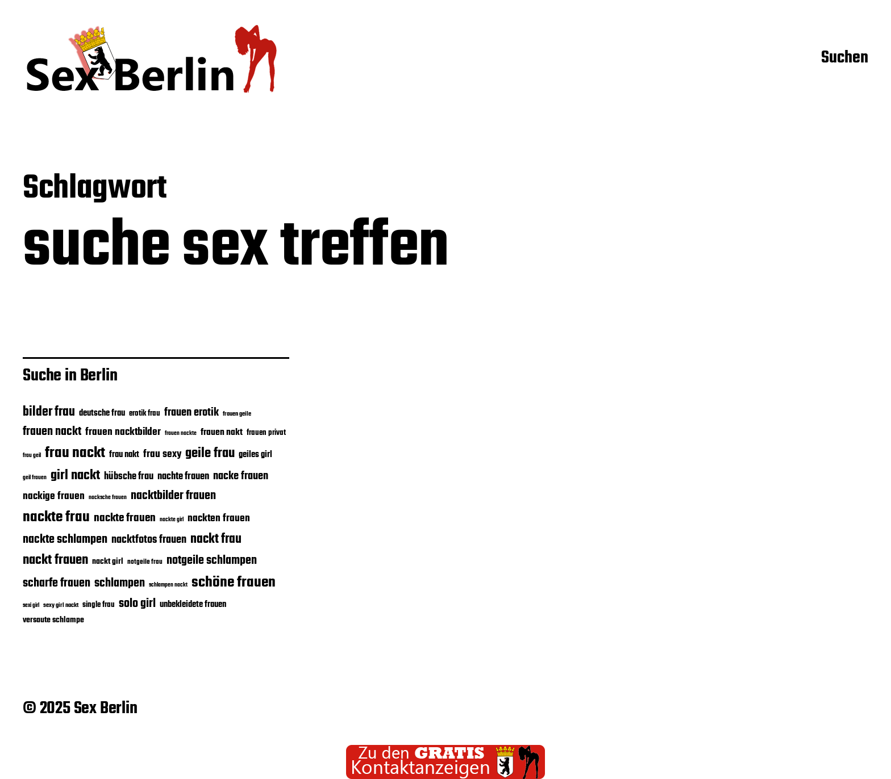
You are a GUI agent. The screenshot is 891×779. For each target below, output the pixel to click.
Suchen (844, 58)
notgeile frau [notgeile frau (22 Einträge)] (145, 561)
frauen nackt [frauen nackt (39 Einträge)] (52, 431)
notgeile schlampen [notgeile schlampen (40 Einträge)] (211, 560)
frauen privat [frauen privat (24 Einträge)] (266, 433)
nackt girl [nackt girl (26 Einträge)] (107, 561)
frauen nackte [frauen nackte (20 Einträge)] (181, 433)
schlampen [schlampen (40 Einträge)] (119, 583)
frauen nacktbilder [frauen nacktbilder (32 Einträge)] (123, 432)
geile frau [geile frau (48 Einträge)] (210, 453)
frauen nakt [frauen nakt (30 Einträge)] (222, 432)
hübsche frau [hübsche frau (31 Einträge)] (128, 476)
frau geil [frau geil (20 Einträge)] (32, 455)
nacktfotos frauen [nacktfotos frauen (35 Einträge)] (148, 539)
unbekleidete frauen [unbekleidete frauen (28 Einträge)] (193, 605)
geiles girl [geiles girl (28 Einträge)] (255, 455)
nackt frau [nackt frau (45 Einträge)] (216, 539)
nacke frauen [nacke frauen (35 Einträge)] (240, 476)
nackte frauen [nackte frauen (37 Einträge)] (125, 518)
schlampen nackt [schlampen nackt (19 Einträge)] (168, 585)
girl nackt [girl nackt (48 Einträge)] (75, 476)
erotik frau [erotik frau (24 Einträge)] (144, 414)
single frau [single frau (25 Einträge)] (98, 605)
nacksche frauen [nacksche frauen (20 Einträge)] (108, 497)
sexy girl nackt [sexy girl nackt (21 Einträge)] (60, 605)
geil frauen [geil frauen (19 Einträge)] (35, 478)
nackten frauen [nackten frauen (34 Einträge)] (219, 518)
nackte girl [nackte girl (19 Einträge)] (172, 520)
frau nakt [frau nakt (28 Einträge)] (124, 455)
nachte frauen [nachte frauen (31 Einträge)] (183, 476)
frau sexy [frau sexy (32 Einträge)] (162, 454)
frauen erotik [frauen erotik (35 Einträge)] (191, 412)
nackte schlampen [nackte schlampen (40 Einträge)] (65, 539)
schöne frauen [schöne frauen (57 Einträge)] (233, 582)
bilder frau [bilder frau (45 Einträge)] (49, 412)
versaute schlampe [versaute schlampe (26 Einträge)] (53, 620)
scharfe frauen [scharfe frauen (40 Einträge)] (56, 583)
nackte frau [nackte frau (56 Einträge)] (56, 517)
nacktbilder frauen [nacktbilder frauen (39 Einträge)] (173, 496)
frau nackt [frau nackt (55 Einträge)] (75, 453)
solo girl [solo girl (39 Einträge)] (137, 603)
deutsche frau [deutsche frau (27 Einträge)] (102, 413)
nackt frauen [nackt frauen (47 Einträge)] (55, 560)
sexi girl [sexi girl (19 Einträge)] (31, 605)
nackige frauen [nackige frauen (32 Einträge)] (54, 496)
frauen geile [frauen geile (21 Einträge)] (237, 414)
